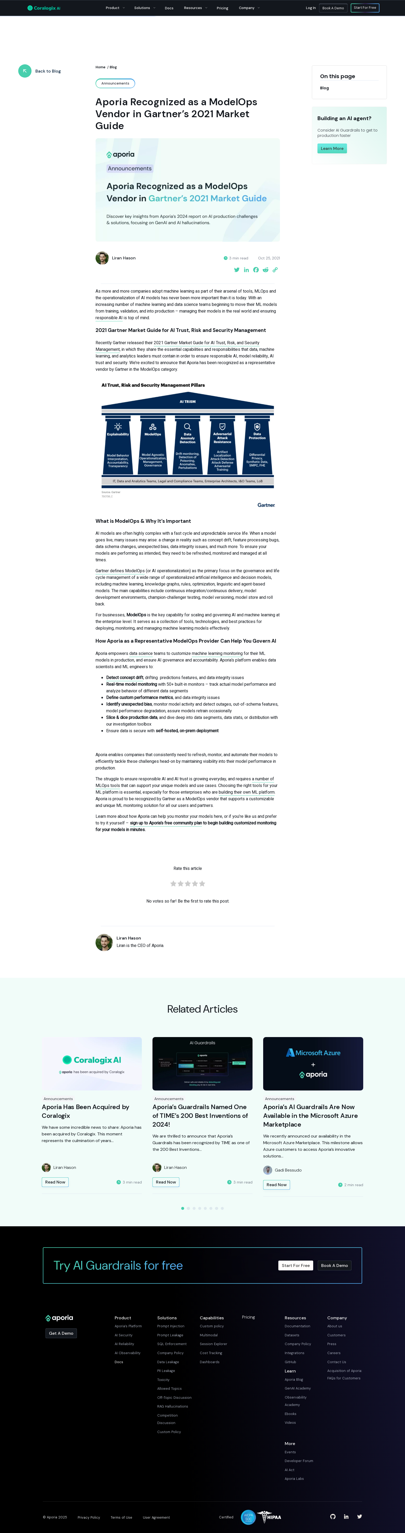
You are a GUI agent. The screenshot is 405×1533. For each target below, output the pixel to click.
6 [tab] (210, 1208)
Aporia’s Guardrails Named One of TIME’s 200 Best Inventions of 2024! (200, 1115)
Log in (311, 8)
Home (100, 67)
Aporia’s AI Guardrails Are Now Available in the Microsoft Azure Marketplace (310, 1115)
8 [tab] (222, 1208)
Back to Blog (48, 71)
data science (141, 653)
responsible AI (109, 318)
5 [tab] (205, 1208)
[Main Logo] (44, 7)
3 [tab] (194, 1208)
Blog (113, 67)
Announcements (58, 1098)
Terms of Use (121, 1517)
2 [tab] (188, 1208)
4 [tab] (199, 1208)
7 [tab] (216, 1208)
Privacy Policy (89, 1517)
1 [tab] (182, 1208)
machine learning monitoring (217, 653)
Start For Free (365, 7)
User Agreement (156, 1517)
